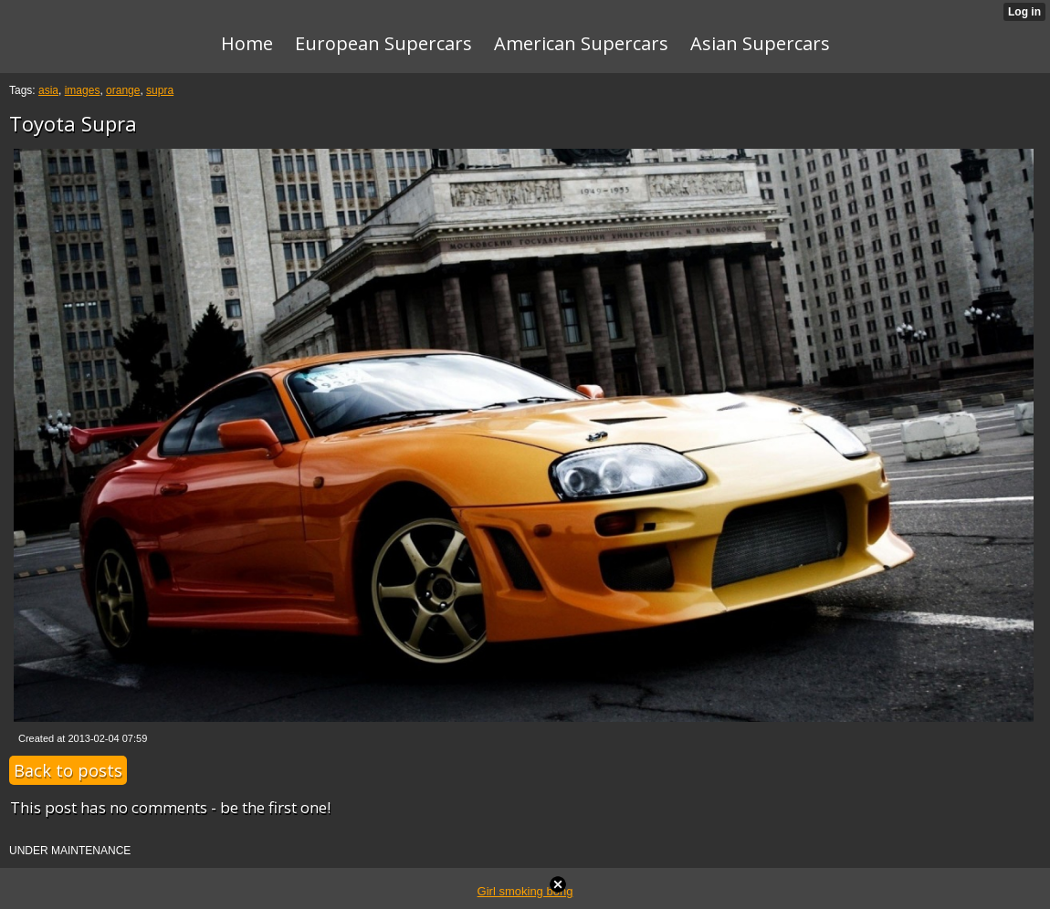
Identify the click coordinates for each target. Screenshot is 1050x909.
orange (123, 90)
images (82, 90)
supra (159, 90)
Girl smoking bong (525, 891)
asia (48, 90)
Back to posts (68, 770)
